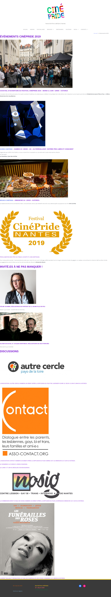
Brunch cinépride (7, 200)
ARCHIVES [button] (49, 29)
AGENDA (32, 29)
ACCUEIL (25, 29)
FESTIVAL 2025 (41, 29)
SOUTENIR (68, 29)
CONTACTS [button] (83, 29)
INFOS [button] (75, 29)
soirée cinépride (7, 149)
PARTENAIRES (59, 29)
